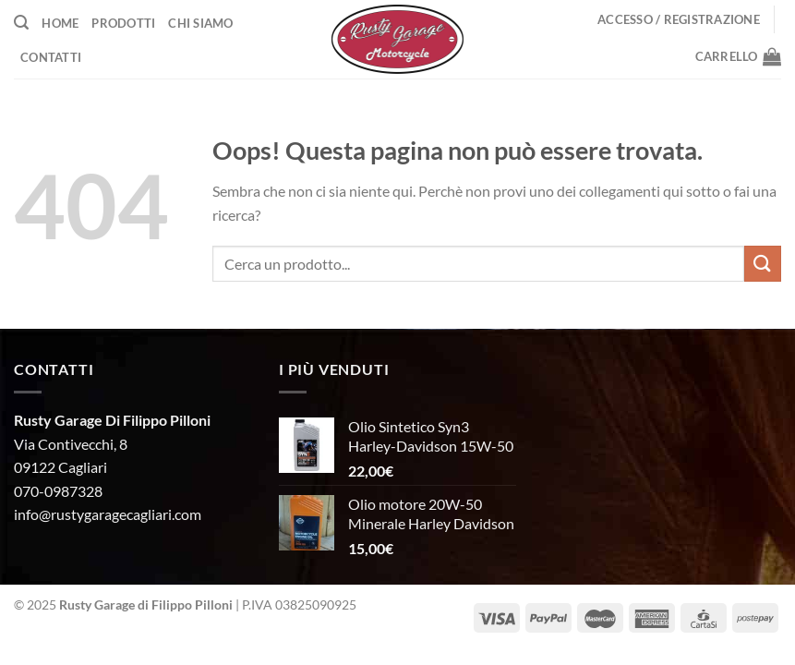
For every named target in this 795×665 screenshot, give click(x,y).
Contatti (50, 57)
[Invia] (762, 264)
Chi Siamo (200, 23)
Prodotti (123, 23)
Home (60, 23)
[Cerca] (21, 23)
